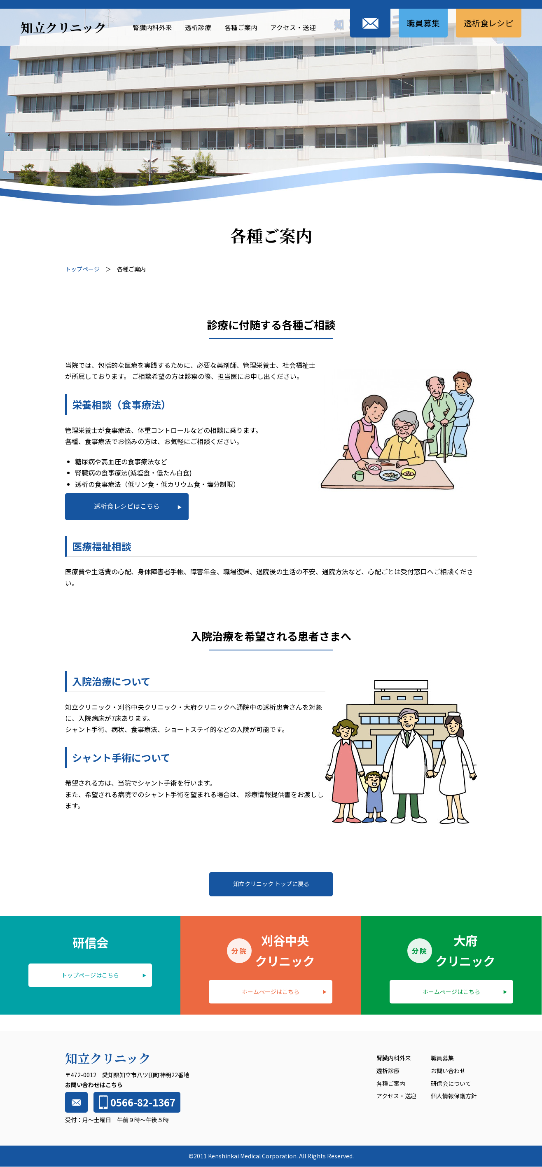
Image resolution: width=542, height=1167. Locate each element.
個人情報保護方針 (454, 1096)
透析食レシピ (488, 23)
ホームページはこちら (270, 991)
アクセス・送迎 (292, 27)
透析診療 (197, 27)
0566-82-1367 (135, 1102)
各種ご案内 (239, 27)
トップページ (82, 269)
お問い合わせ (448, 1071)
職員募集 (422, 23)
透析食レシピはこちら (127, 506)
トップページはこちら (90, 975)
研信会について (451, 1084)
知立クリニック (63, 27)
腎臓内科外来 (151, 27)
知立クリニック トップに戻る (271, 884)
